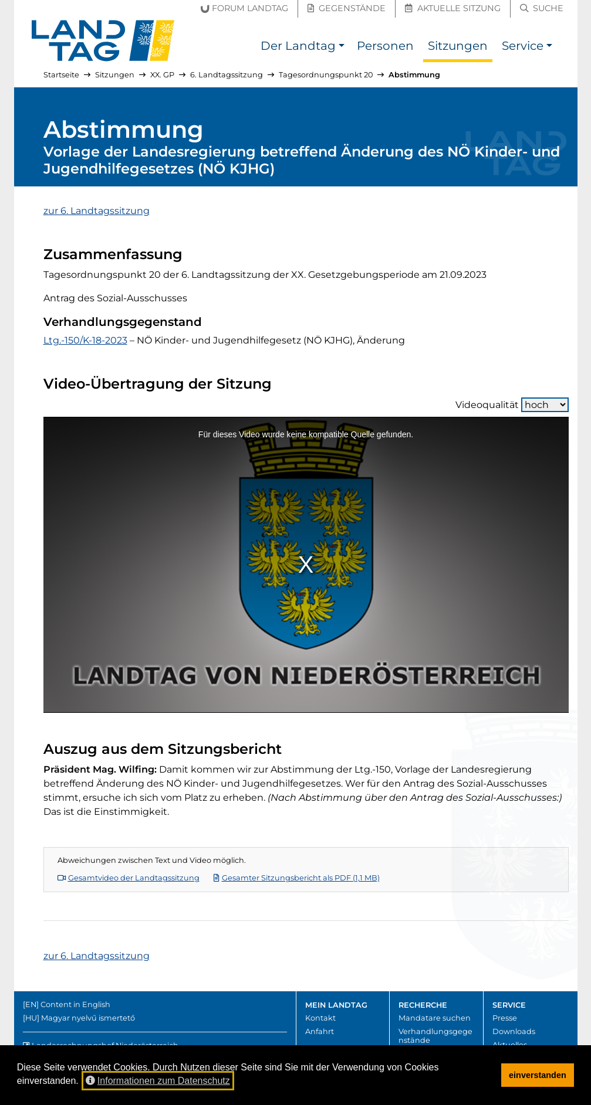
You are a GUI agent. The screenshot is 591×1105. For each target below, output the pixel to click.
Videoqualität (512, 404)
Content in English (75, 1004)
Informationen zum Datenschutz (158, 1081)
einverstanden (537, 1075)
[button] (341, 47)
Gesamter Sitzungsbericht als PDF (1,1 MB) (297, 877)
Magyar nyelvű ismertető (88, 1018)
